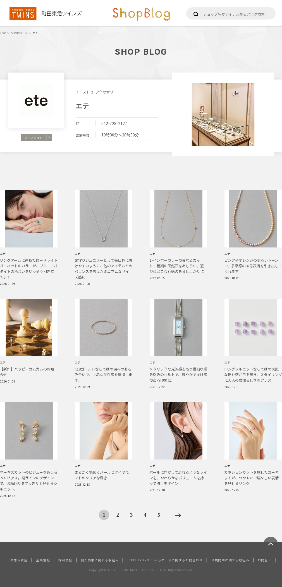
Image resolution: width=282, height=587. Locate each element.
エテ (82, 105)
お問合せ (265, 560)
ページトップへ (271, 544)
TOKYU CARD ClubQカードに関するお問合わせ (165, 560)
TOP (3, 33)
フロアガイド (37, 137)
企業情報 (43, 560)
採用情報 (65, 560)
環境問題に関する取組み (230, 560)
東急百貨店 (19, 560)
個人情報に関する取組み (100, 560)
